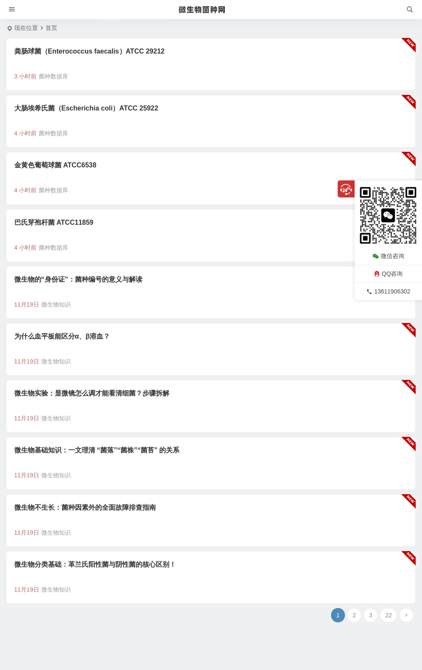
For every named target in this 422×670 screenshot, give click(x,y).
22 (388, 615)
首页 (51, 27)
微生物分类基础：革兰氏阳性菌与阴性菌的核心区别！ (95, 564)
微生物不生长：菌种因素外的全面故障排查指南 (85, 507)
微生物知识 (56, 304)
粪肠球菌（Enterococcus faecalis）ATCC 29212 (89, 51)
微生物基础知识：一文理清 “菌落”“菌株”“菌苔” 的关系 (97, 450)
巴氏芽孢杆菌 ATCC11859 (53, 222)
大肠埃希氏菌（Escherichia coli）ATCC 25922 (86, 108)
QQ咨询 (388, 273)
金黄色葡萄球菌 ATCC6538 (55, 165)
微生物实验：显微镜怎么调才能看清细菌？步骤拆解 (91, 393)
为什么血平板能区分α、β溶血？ (62, 336)
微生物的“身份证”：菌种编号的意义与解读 (78, 279)
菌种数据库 (53, 76)
